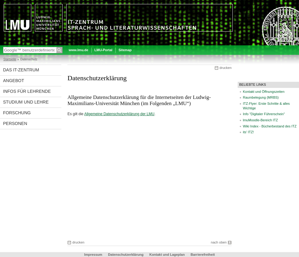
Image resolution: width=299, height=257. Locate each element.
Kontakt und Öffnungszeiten (264, 91)
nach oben (219, 242)
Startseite (9, 59)
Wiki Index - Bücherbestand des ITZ (270, 126)
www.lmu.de (78, 50)
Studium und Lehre (26, 102)
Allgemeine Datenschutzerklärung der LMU (119, 114)
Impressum (93, 254)
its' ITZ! (248, 132)
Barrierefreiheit (203, 254)
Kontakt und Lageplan (167, 254)
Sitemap (125, 50)
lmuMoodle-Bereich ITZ (260, 120)
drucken (226, 68)
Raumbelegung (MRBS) (261, 97)
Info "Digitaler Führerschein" (264, 114)
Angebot (13, 80)
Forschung (17, 112)
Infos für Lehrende (27, 91)
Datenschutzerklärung (126, 254)
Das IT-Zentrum (21, 69)
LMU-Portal (103, 50)
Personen (15, 123)
